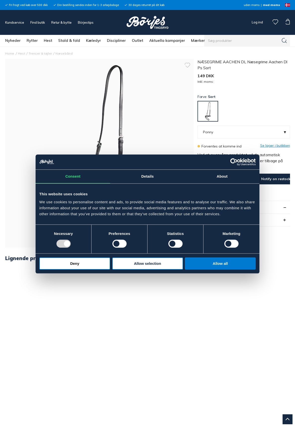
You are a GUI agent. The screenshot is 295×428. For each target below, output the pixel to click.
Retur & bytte (61, 22)
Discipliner (116, 40)
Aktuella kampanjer (167, 40)
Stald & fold (69, 40)
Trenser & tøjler (40, 53)
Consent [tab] (73, 176)
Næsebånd (64, 53)
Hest (48, 40)
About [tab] (222, 176)
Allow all (220, 263)
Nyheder (13, 40)
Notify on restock (275, 179)
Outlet (137, 40)
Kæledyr (93, 40)
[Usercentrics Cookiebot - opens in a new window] (234, 162)
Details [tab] (147, 176)
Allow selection (147, 263)
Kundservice (14, 22)
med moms (271, 5)
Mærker (198, 40)
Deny (74, 263)
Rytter (32, 40)
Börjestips (86, 22)
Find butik (37, 22)
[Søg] (284, 40)
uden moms (251, 5)
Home (9, 53)
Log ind (257, 22)
